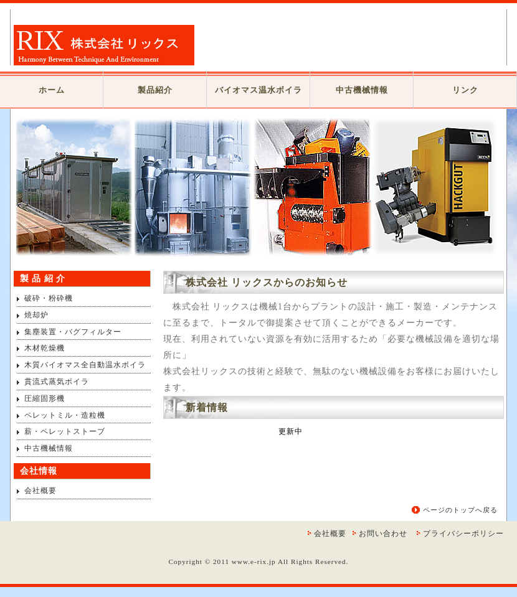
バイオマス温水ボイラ (258, 90)
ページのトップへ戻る (460, 510)
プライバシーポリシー (463, 533)
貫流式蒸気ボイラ (56, 381)
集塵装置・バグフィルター (72, 331)
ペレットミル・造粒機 (64, 415)
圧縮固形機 (44, 398)
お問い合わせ (383, 533)
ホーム (52, 90)
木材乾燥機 (44, 348)
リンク (465, 90)
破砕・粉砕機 (48, 298)
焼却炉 (36, 315)
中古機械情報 (362, 90)
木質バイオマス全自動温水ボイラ (85, 364)
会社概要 (40, 490)
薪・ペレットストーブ (64, 431)
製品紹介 (155, 90)
